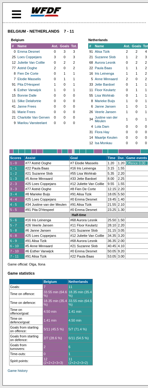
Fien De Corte (27, 73)
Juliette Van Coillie (31, 62)
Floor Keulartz (105, 90)
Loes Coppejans (29, 57)
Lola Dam (102, 126)
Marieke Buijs (105, 101)
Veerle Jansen (105, 112)
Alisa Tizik (102, 51)
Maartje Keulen (106, 137)
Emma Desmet (28, 51)
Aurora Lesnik (105, 62)
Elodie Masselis (29, 79)
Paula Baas (103, 68)
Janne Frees (26, 106)
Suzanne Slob (105, 57)
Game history (17, 370)
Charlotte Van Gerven (33, 117)
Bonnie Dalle (26, 95)
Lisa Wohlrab (104, 95)
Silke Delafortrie (29, 101)
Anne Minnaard (106, 79)
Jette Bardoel (105, 84)
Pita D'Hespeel (28, 84)
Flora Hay (102, 132)
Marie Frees (26, 112)
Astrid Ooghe (27, 68)
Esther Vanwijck (29, 90)
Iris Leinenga (104, 73)
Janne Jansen (105, 106)
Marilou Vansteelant (32, 123)
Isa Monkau (103, 143)
